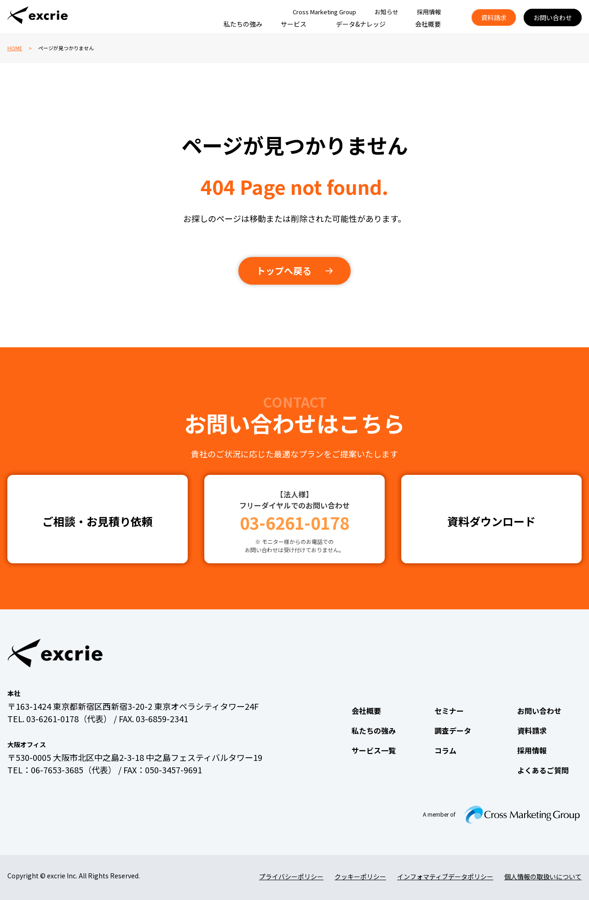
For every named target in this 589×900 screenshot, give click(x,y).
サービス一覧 (374, 750)
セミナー (449, 710)
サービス (293, 24)
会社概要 (428, 24)
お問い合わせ (552, 17)
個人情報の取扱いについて (543, 876)
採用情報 (429, 11)
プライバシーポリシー (291, 876)
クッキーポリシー (360, 876)
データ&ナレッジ (361, 24)
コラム (445, 750)
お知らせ (386, 11)
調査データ (452, 730)
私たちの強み (243, 24)
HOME (14, 48)
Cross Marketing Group (324, 11)
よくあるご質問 (543, 770)
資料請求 (494, 17)
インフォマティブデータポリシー (445, 876)
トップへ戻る (284, 270)
